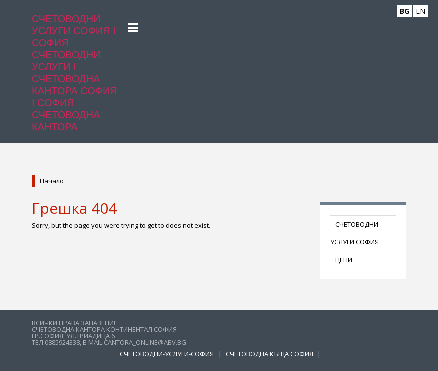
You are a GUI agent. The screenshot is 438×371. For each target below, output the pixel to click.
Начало (52, 181)
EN (420, 11)
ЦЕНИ (343, 259)
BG (404, 11)
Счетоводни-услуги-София (167, 353)
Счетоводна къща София (270, 353)
